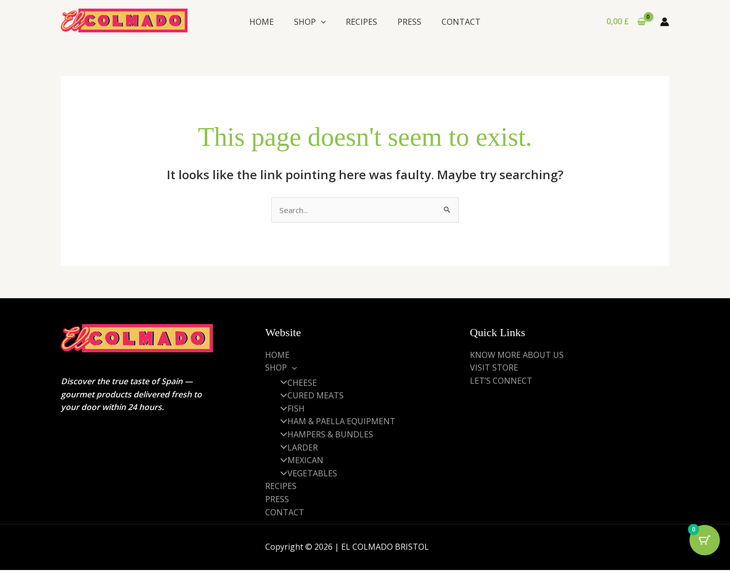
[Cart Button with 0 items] (704, 546)
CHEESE (295, 383)
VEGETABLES (305, 474)
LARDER (295, 448)
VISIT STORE (494, 368)
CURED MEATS (308, 396)
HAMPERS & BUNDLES (323, 435)
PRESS (409, 21)
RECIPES (361, 21)
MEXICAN (298, 461)
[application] (321, 21)
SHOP (310, 21)
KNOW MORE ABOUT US (517, 355)
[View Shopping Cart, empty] (626, 22)
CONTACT (461, 21)
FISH (289, 409)
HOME (261, 21)
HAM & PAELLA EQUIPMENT (334, 422)
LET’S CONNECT (501, 381)
